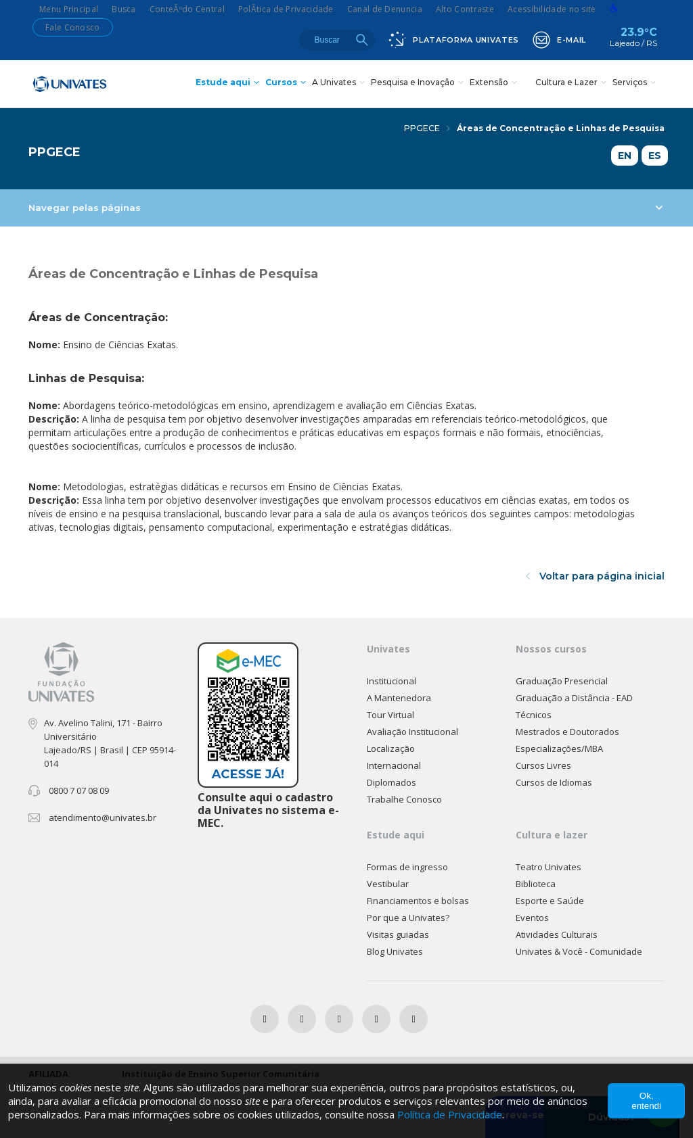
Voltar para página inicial (595, 576)
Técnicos (534, 715)
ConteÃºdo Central (187, 9)
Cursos (287, 84)
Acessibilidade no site (552, 9)
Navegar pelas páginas (345, 207)
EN (624, 155)
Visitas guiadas (398, 934)
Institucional (391, 681)
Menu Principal (68, 9)
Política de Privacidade (449, 1114)
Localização (391, 748)
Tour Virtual (390, 715)
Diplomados (391, 782)
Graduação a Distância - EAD (574, 698)
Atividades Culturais (557, 934)
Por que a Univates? (408, 917)
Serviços (635, 84)
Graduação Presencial (562, 681)
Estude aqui (229, 84)
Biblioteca (536, 884)
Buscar (362, 40)
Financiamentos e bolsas (418, 901)
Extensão (495, 84)
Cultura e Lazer (572, 84)
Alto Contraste (465, 9)
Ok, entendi (646, 1101)
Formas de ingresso (407, 867)
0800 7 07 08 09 (79, 790)
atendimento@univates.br (102, 817)
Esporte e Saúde (550, 901)
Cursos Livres (543, 765)
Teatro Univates (548, 867)
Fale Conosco (72, 27)
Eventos (532, 917)
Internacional (394, 765)
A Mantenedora (399, 698)
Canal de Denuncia (384, 9)
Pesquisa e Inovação (419, 84)
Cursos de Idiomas (554, 782)
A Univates (340, 84)
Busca (124, 9)
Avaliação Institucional (412, 732)
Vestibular (388, 884)
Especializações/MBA (559, 748)
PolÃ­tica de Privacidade (286, 9)
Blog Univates (395, 951)
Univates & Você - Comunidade (579, 951)
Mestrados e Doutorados (567, 732)
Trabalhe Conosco (404, 799)
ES (654, 155)
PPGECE (427, 128)
